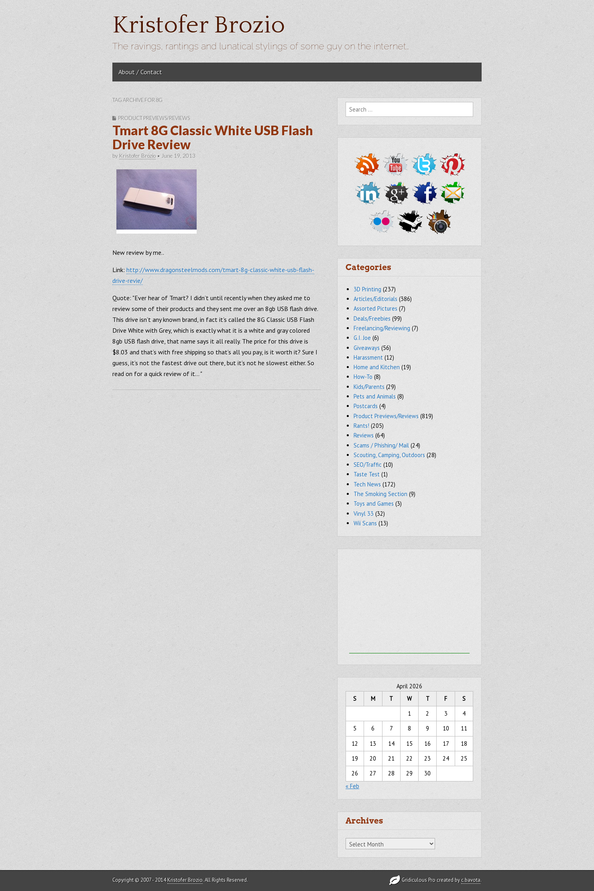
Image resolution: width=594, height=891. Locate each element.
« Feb (352, 786)
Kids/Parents (369, 387)
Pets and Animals (375, 396)
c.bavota (470, 880)
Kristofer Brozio (198, 25)
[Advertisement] (409, 603)
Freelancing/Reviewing (382, 328)
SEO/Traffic (368, 464)
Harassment (368, 357)
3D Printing (367, 289)
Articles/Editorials (375, 299)
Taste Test (367, 474)
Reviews (364, 435)
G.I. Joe (362, 338)
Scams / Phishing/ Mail (381, 445)
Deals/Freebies (372, 318)
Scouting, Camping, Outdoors (389, 455)
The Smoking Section (380, 494)
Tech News (367, 484)
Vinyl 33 (364, 513)
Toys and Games (374, 503)
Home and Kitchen (377, 367)
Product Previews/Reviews (154, 118)
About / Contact (140, 72)
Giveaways (367, 348)
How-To (363, 376)
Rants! (361, 425)
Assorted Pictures (375, 308)
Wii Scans (365, 523)
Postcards (366, 406)
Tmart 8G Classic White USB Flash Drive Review (212, 137)
